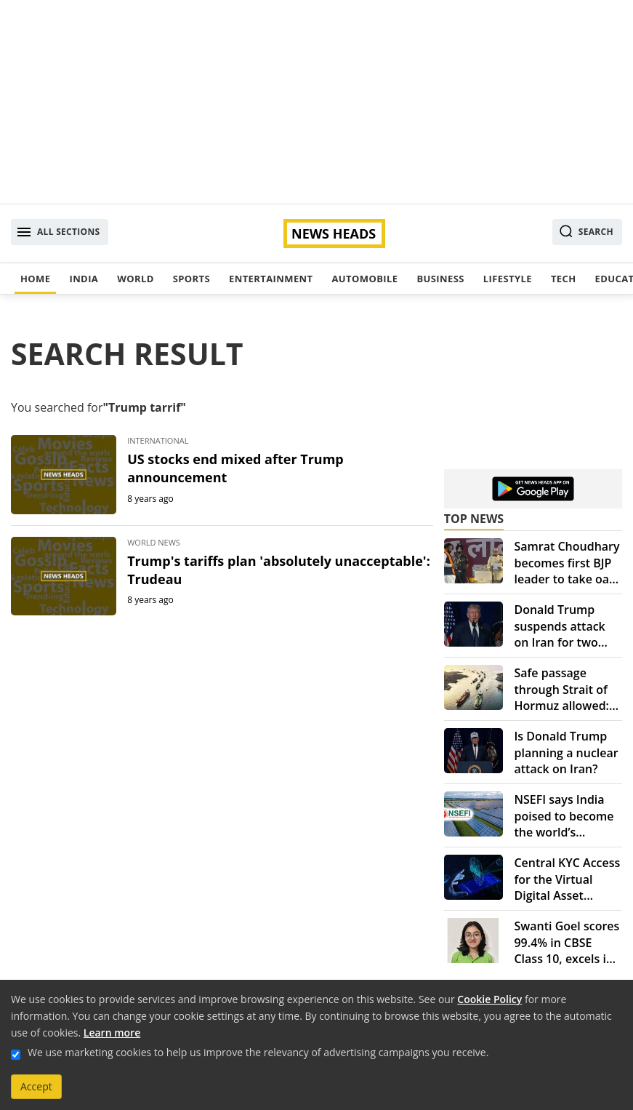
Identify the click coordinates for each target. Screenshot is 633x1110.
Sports (191, 278)
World (135, 278)
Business (440, 278)
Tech (563, 278)
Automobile (364, 278)
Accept (36, 1086)
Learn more (112, 1032)
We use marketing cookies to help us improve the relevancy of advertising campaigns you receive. (258, 1052)
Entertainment (271, 278)
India (83, 278)
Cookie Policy (489, 999)
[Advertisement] (316, 102)
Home (35, 278)
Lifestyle (507, 278)
